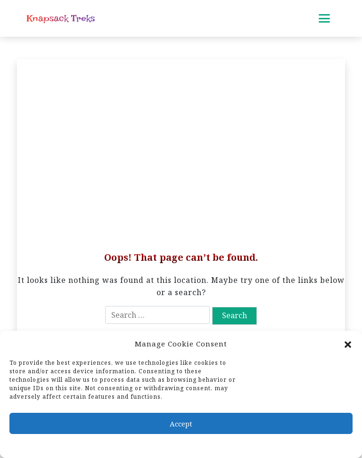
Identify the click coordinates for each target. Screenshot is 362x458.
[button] (348, 343)
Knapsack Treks (60, 18)
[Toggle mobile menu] (324, 18)
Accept (181, 423)
